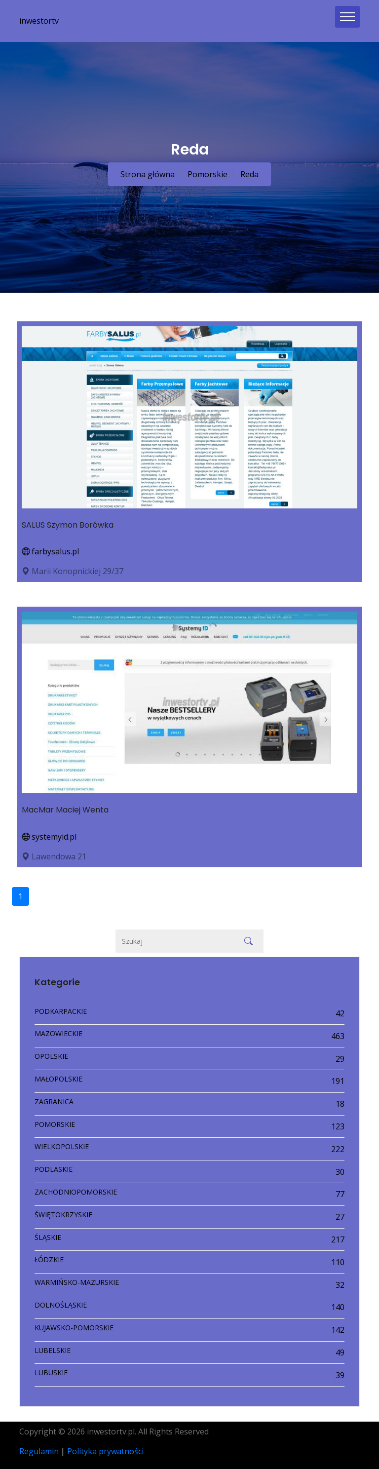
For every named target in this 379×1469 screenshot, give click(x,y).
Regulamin (39, 1451)
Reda (248, 174)
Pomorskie (206, 174)
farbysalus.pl (50, 551)
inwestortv (39, 20)
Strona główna (147, 174)
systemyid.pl (49, 836)
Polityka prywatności (105, 1451)
